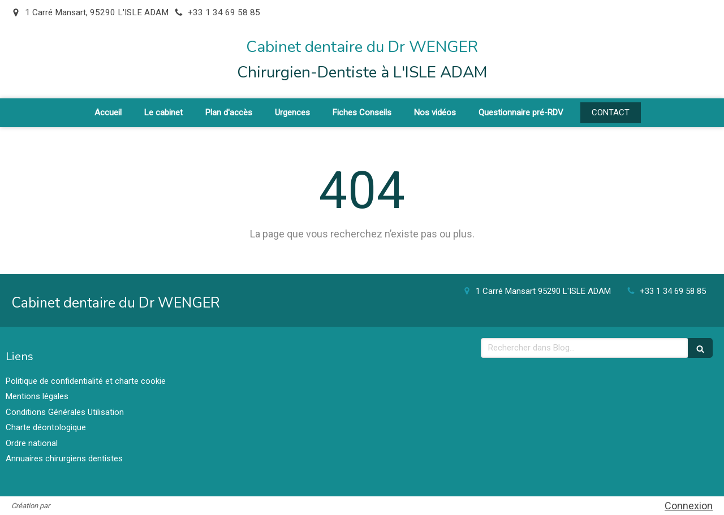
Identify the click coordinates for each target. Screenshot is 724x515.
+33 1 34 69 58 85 (673, 291)
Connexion (689, 506)
